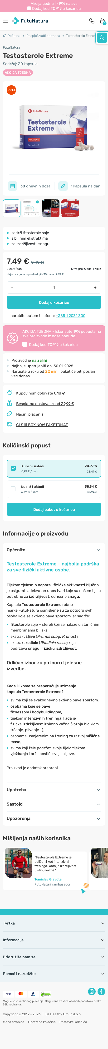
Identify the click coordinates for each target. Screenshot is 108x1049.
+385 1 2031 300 (70, 315)
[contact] (92, 21)
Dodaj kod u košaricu (56, 8)
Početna (11, 36)
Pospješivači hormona (43, 36)
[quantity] (53, 287)
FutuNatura (11, 47)
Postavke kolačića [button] (73, 1022)
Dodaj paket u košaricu (54, 509)
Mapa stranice (13, 1022)
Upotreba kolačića (42, 1022)
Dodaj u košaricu (54, 302)
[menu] (7, 21)
